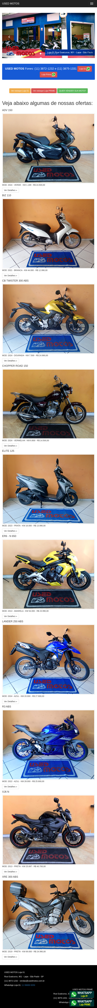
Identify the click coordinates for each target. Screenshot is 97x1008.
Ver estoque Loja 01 (20, 91)
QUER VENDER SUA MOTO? (72, 91)
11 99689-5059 (28, 985)
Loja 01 (84, 69)
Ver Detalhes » (10, 190)
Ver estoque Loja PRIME (44, 91)
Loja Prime (48, 74)
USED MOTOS (10, 3)
